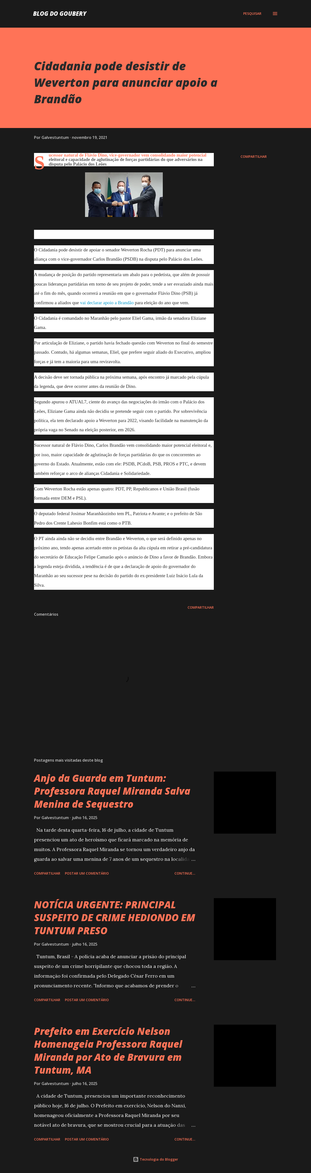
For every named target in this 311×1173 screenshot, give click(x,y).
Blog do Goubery (59, 13)
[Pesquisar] (252, 13)
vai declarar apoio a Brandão (107, 302)
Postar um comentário (87, 873)
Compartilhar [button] (254, 156)
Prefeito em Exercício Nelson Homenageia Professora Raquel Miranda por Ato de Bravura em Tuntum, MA (108, 1050)
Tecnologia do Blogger (155, 1159)
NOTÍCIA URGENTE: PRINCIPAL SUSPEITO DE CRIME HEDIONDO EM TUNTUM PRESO (114, 917)
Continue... (184, 873)
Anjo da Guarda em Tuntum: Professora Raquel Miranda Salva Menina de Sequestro (112, 791)
